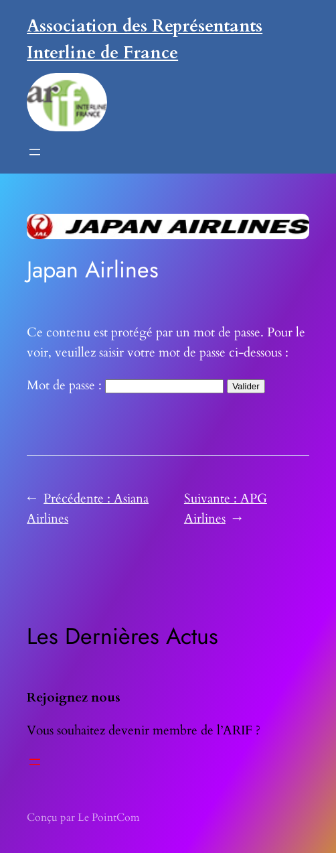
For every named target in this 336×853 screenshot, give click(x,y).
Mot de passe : (125, 385)
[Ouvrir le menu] (35, 152)
